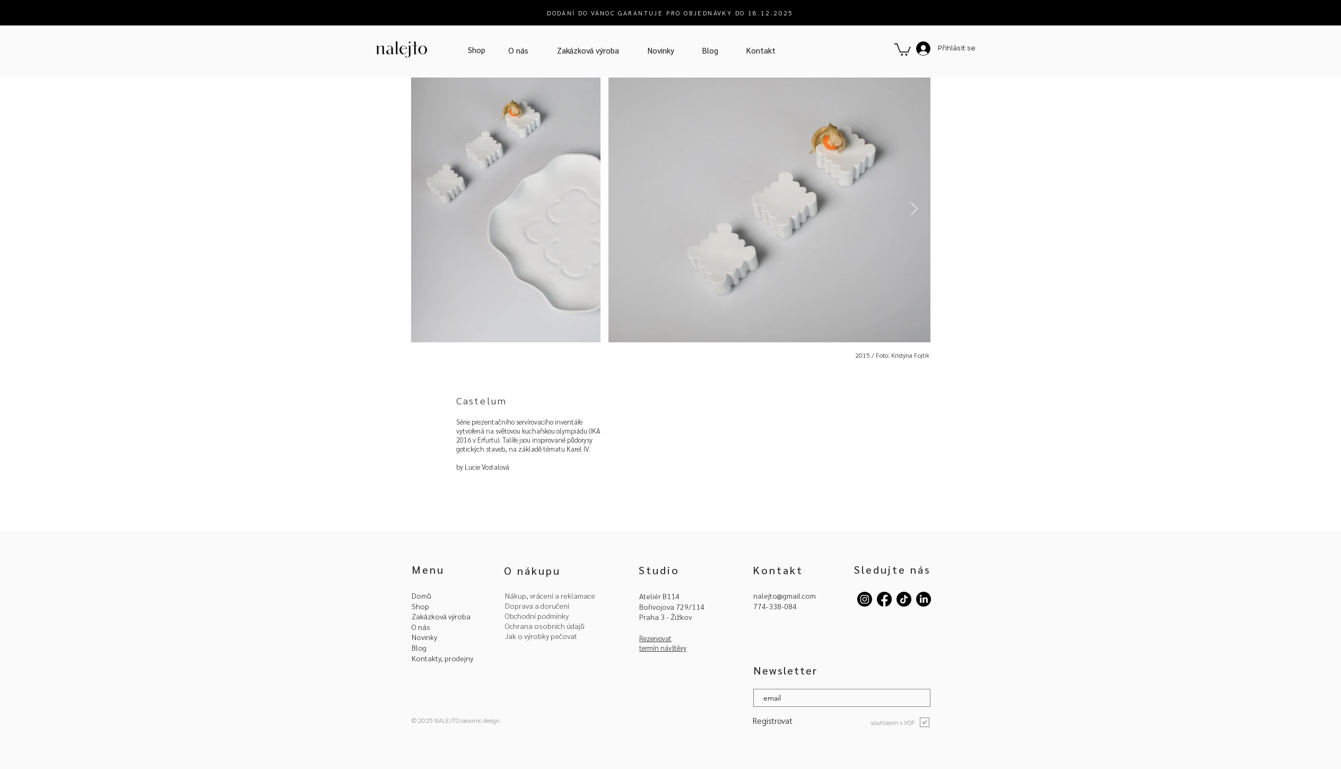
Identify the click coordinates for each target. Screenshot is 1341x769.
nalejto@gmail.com (784, 595)
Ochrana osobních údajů (545, 625)
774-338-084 (775, 606)
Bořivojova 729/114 (671, 606)
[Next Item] (914, 209)
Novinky (424, 637)
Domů (421, 595)
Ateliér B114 (659, 596)
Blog (419, 647)
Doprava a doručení (537, 605)
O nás (421, 627)
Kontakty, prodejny (442, 658)
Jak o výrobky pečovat (541, 636)
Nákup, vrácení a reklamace (550, 595)
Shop (420, 606)
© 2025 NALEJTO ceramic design (456, 720)
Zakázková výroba (441, 616)
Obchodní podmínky (537, 615)
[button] (902, 49)
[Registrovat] (779, 720)
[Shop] (476, 49)
